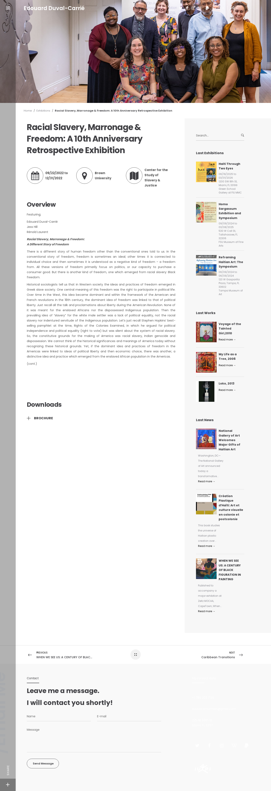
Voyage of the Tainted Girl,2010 (230, 328)
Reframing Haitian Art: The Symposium (231, 262)
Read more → (227, 339)
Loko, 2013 (226, 383)
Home (28, 111)
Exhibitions (43, 111)
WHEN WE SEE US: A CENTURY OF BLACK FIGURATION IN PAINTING (230, 570)
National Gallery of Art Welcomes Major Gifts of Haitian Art (229, 440)
